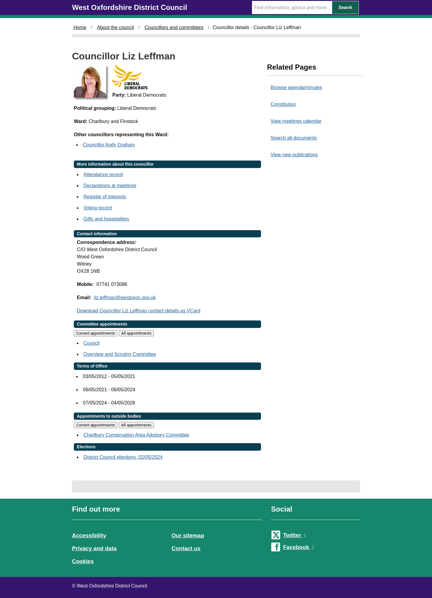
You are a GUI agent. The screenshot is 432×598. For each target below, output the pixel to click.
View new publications (294, 154)
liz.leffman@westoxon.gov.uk (125, 297)
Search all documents (294, 137)
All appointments (136, 333)
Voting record (97, 207)
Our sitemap (188, 535)
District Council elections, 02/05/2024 (122, 457)
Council (91, 343)
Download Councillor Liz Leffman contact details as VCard (138, 310)
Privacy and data (94, 548)
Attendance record (103, 174)
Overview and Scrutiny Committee (119, 354)
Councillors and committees (174, 27)
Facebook (298, 547)
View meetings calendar (296, 121)
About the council (115, 27)
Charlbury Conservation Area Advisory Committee (136, 434)
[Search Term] (292, 7)
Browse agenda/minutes (296, 87)
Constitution (283, 104)
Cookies (83, 561)
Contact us (186, 548)
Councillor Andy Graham (109, 144)
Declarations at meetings (109, 185)
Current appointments (95, 333)
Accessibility (89, 535)
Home (80, 27)
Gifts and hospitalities (106, 218)
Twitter (294, 535)
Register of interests (104, 196)
